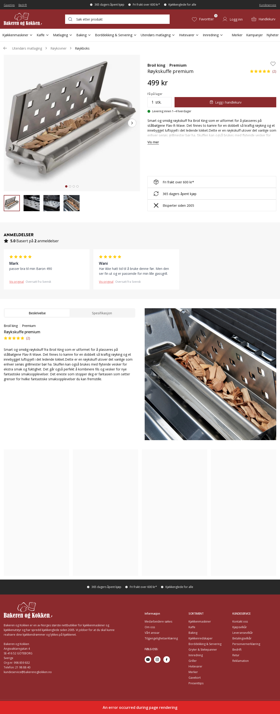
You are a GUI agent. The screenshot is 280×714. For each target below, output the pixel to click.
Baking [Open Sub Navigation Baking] (83, 35)
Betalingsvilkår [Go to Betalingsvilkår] (242, 638)
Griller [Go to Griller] (193, 661)
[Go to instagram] (157, 659)
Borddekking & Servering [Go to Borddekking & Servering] (205, 644)
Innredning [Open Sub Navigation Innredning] (213, 35)
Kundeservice (267, 5)
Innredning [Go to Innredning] (196, 655)
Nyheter (272, 35)
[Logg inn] (232, 19)
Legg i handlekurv (226, 102)
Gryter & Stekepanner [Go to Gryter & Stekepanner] (203, 650)
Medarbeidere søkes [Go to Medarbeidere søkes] (158, 621)
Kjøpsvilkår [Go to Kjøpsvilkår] (239, 627)
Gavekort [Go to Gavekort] (195, 678)
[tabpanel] (69, 355)
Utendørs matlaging (27, 48)
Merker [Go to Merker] (193, 672)
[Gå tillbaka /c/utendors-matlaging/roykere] (5, 48)
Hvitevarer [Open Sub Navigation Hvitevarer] (189, 35)
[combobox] (117, 19)
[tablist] (69, 313)
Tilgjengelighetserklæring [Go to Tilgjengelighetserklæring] (161, 638)
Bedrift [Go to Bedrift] (237, 650)
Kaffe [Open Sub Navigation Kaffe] (43, 35)
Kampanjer (254, 35)
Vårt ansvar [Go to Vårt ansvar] (152, 633)
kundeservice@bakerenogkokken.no (28, 672)
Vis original (16, 282)
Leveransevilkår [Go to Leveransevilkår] (242, 633)
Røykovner (58, 48)
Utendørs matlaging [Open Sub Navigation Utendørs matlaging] (158, 35)
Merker (237, 35)
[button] (263, 72)
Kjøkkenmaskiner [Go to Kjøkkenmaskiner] (200, 621)
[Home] (26, 19)
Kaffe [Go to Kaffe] (192, 627)
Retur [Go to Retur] (235, 655)
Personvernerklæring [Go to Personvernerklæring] (246, 644)
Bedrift (22, 5)
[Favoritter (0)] (203, 19)
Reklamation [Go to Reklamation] (240, 661)
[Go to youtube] (148, 659)
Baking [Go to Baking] (193, 633)
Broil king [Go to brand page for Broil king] (156, 65)
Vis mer (153, 142)
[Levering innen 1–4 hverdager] (169, 111)
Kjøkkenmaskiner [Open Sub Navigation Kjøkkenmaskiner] (17, 35)
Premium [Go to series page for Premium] (178, 65)
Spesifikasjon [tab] (102, 313)
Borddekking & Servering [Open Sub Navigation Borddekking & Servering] (116, 35)
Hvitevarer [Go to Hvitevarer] (195, 666)
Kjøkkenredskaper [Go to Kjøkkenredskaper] (201, 638)
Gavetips (9, 5)
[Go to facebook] (166, 659)
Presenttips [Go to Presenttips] (196, 683)
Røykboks (82, 48)
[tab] (66, 186)
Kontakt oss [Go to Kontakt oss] (240, 621)
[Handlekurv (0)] (263, 19)
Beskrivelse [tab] (37, 313)
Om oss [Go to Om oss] (150, 627)
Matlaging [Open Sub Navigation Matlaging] (63, 35)
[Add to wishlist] (273, 63)
